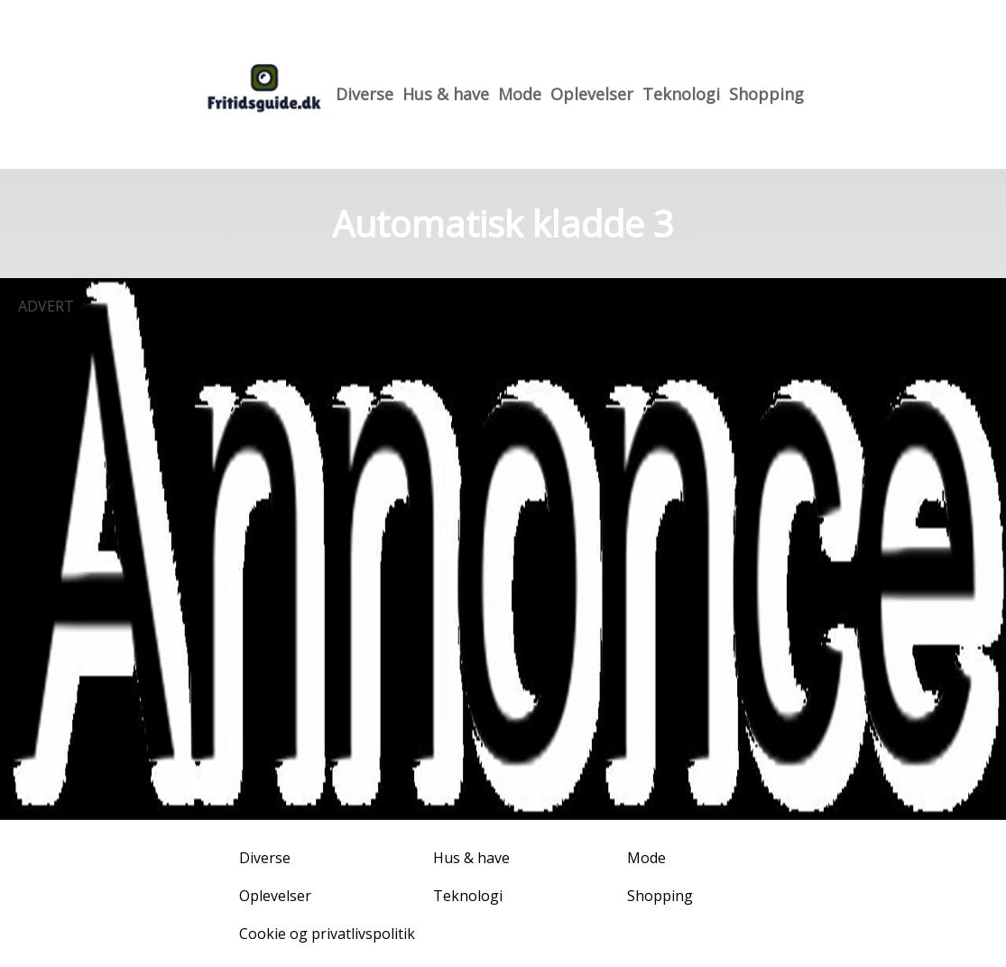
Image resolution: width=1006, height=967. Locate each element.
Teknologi (681, 94)
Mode (519, 94)
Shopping (766, 94)
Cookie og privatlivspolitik (327, 934)
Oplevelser (591, 94)
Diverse (364, 94)
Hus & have (445, 94)
